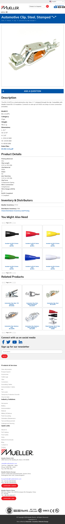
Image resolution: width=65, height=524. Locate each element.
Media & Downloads (7, 440)
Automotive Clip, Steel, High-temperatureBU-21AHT (32, 304)
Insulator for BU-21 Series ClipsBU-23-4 (52, 245)
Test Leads (4, 392)
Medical (3, 411)
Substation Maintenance (8, 418)
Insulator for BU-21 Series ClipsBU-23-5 (11, 268)
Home (2, 20)
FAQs (3, 437)
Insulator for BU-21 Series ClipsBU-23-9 (52, 268)
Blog (2, 442)
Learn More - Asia (8, 498)
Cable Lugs (4, 377)
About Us (4, 429)
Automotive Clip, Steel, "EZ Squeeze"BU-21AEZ (12, 304)
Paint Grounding (6, 416)
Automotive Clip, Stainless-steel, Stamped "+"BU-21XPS (32, 327)
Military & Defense (6, 413)
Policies (3, 447)
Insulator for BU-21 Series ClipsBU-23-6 (32, 268)
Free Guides (4, 435)
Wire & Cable (5, 397)
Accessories (4, 374)
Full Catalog (4, 432)
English (52, 2)
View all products (6, 369)
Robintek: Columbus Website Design (37, 521)
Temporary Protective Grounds (10, 394)
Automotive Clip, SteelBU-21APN (52, 304)
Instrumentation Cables (8, 387)
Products (9, 20)
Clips (15, 20)
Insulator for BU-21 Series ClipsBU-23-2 (32, 245)
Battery (3, 406)
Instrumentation (5, 408)
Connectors (4, 382)
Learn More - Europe (9, 485)
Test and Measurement (8, 421)
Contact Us (4, 445)
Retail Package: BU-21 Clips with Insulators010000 (53, 327)
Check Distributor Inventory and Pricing (15, 211)
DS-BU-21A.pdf (7, 149)
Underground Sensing (7, 423)
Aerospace (4, 403)
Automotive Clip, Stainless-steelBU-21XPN (12, 327)
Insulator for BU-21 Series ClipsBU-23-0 (11, 245)
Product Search (5, 372)
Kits (2, 389)
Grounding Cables (6, 384)
